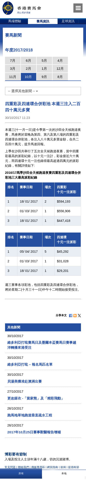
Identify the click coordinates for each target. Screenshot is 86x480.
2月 (28, 68)
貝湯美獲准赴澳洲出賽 (24, 381)
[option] (15, 21)
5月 (44, 60)
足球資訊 (68, 21)
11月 (12, 77)
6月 (28, 60)
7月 (12, 60)
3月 (12, 68)
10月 (28, 77)
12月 (60, 68)
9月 (44, 77)
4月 (60, 60)
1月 (44, 68)
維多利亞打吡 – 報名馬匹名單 (30, 364)
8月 (60, 77)
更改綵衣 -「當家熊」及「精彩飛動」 (35, 398)
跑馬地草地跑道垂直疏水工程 (29, 415)
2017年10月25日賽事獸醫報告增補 (34, 432)
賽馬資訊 (42, 21)
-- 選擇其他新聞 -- (23, 91)
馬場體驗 (14, 21)
